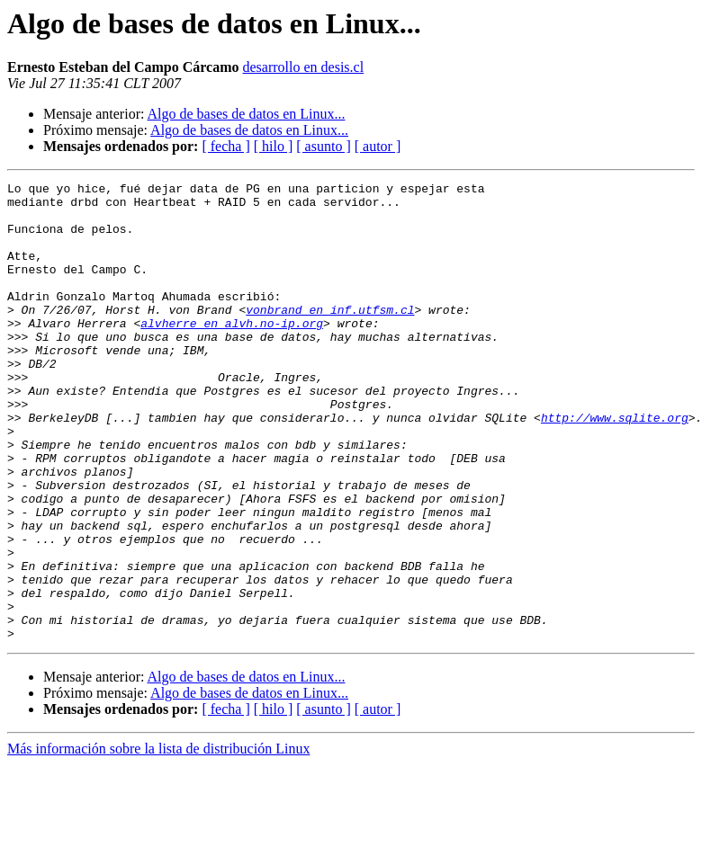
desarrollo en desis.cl (303, 67)
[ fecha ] (225, 146)
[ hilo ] (273, 146)
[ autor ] (378, 146)
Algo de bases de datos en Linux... (247, 113)
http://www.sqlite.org (614, 466)
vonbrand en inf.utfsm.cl (330, 336)
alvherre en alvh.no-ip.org (231, 352)
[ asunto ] (323, 146)
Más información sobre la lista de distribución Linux (158, 840)
